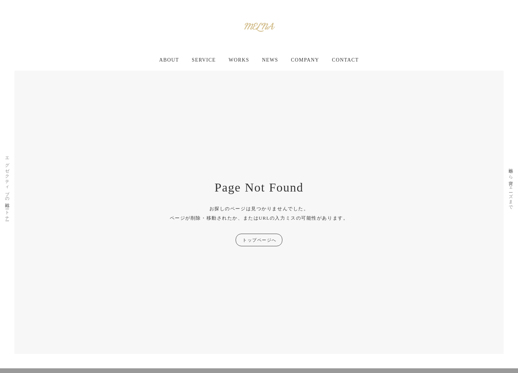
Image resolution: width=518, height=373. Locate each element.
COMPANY (305, 60)
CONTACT (345, 60)
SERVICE (204, 60)
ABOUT (169, 60)
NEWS (270, 60)
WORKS (238, 60)
